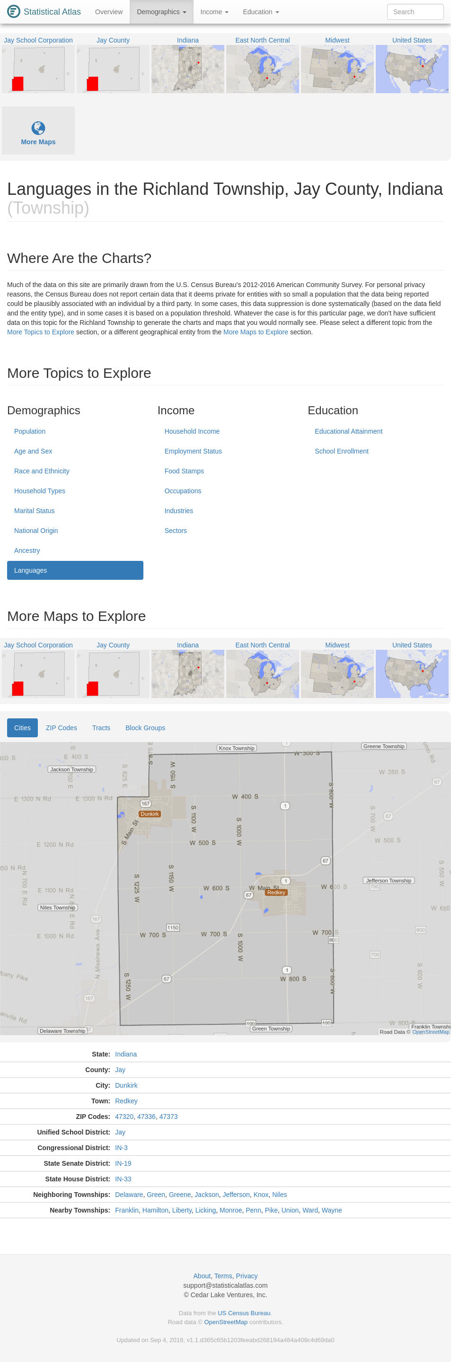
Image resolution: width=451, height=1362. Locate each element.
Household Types (39, 491)
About (202, 1276)
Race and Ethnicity (42, 471)
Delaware (129, 1194)
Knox (261, 1194)
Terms (223, 1276)
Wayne (332, 1210)
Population (29, 431)
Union (290, 1210)
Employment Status (193, 451)
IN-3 (121, 1148)
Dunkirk (126, 1085)
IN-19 (123, 1163)
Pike (271, 1210)
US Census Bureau (244, 1313)
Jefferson (236, 1194)
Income (215, 12)
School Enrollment (342, 451)
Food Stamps (184, 471)
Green (156, 1194)
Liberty (182, 1210)
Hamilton (155, 1210)
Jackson (207, 1194)
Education (261, 12)
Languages (30, 570)
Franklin (127, 1210)
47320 (124, 1116)
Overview (109, 12)
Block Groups (145, 728)
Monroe (231, 1210)
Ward (310, 1210)
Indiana (126, 1054)
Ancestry (27, 550)
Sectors (176, 530)
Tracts (101, 728)
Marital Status (34, 511)
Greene (180, 1194)
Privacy (247, 1276)
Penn (253, 1210)
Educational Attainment (348, 431)
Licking (205, 1210)
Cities (22, 728)
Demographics (161, 12)
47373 (168, 1116)
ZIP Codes (61, 728)
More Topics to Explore (40, 332)
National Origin (36, 530)
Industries (179, 511)
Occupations (183, 491)
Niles (279, 1194)
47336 (146, 1116)
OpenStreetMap (226, 1322)
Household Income (192, 431)
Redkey (126, 1101)
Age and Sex (33, 451)
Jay (120, 1070)
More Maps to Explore (255, 332)
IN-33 (123, 1179)
